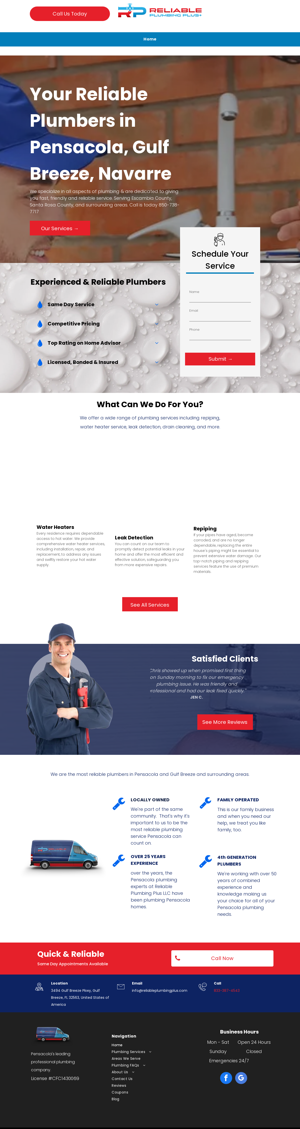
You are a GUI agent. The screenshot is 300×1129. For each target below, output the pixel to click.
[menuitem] (150, 39)
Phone (223, 293)
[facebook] (226, 1078)
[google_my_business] (241, 1078)
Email (239, 283)
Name (255, 274)
